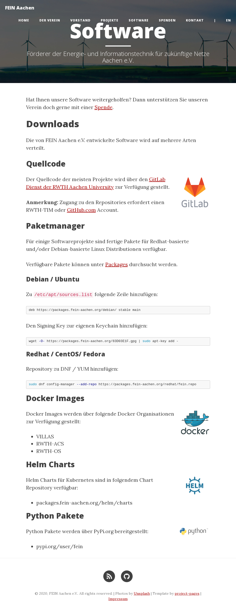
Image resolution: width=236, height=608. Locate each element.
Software (139, 20)
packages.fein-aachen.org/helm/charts (84, 502)
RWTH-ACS (50, 443)
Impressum (118, 599)
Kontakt (195, 20)
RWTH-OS (48, 451)
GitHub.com (81, 210)
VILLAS (45, 436)
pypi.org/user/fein (59, 546)
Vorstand (80, 20)
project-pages (187, 593)
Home (23, 20)
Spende (104, 107)
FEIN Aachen (19, 8)
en (228, 20)
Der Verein (49, 20)
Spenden (167, 20)
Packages (116, 264)
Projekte (109, 20)
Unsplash (142, 593)
